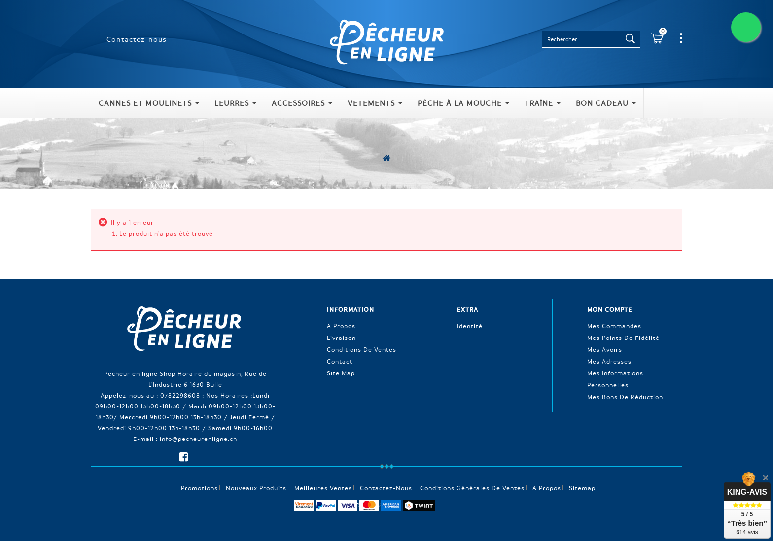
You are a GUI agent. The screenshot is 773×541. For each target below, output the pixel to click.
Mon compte (609, 309)
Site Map (341, 373)
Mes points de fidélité (623, 337)
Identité (470, 326)
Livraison (341, 337)
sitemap (582, 488)
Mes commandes (614, 326)
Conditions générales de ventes (472, 488)
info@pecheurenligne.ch (198, 438)
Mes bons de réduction (625, 397)
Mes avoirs (604, 349)
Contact (339, 361)
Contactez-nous (136, 38)
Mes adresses (609, 361)
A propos (341, 326)
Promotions (199, 488)
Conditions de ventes (361, 349)
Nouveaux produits (256, 488)
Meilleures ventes (323, 488)
